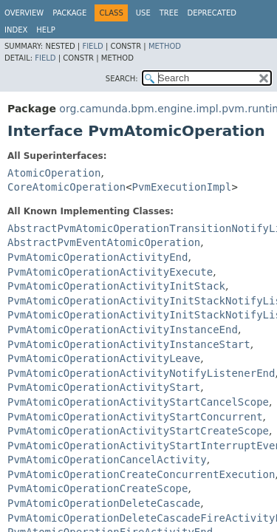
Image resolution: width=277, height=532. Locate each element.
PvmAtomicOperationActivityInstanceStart (128, 344)
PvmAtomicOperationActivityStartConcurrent (135, 417)
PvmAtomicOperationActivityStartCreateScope (138, 431)
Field (92, 46)
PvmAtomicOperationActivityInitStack (116, 286)
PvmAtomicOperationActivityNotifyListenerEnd (141, 373)
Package (69, 13)
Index (15, 30)
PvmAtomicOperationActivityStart (103, 387)
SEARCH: (122, 79)
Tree (169, 13)
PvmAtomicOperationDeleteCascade (103, 503)
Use (143, 13)
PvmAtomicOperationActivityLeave (103, 358)
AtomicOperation (53, 173)
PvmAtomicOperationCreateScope (97, 488)
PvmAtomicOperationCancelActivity (107, 460)
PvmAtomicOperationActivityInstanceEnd (122, 329)
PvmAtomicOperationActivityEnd (97, 257)
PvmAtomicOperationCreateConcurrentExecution (141, 474)
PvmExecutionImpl (182, 187)
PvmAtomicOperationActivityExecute (110, 272)
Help (45, 30)
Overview (24, 13)
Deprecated (211, 13)
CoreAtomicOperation (66, 187)
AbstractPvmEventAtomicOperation (103, 242)
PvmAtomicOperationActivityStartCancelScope (138, 402)
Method (164, 46)
